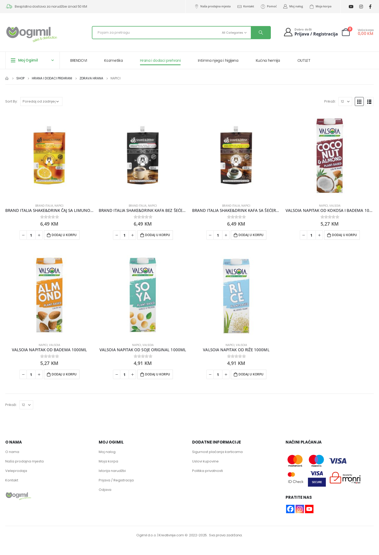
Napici (58, 206)
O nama (12, 451)
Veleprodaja (16, 470)
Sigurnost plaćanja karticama (217, 451)
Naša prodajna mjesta (212, 6)
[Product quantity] (31, 235)
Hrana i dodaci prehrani (160, 60)
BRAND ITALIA (44, 206)
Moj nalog (293, 6)
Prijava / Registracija (116, 480)
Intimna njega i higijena (218, 60)
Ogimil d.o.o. (146, 535)
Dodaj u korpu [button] (64, 235)
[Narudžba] (41, 101)
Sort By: (11, 101)
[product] (49, 155)
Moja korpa (320, 6)
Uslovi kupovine (205, 461)
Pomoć (268, 6)
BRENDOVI (78, 60)
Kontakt (245, 6)
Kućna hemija (268, 60)
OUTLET (304, 60)
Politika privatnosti (207, 470)
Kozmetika (113, 60)
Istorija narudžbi (112, 470)
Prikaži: (330, 101)
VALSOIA (335, 206)
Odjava (105, 489)
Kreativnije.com (171, 535)
